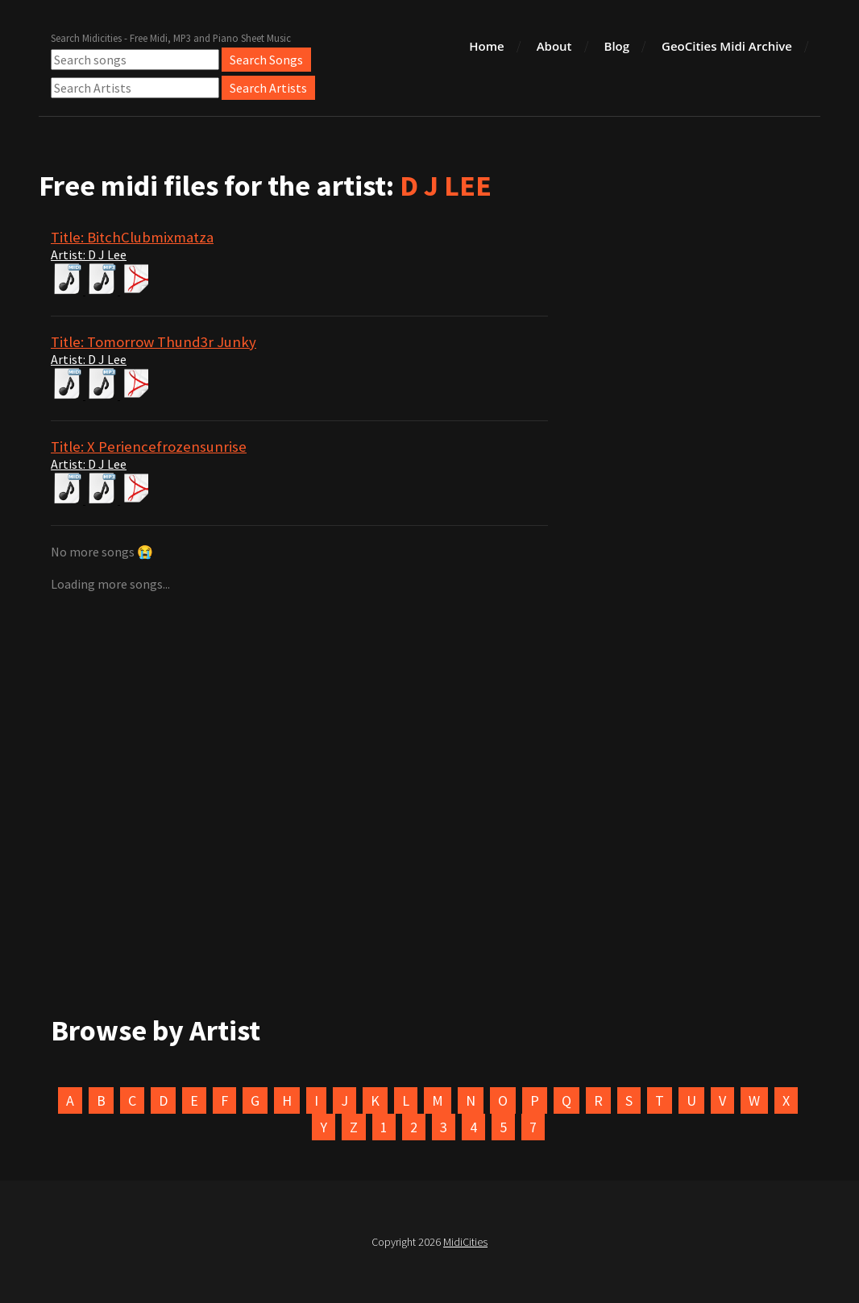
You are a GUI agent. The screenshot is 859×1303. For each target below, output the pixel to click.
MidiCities (465, 1242)
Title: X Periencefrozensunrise (149, 446)
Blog (617, 46)
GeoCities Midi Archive (727, 46)
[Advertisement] (429, 835)
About (554, 46)
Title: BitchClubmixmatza (132, 237)
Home (486, 46)
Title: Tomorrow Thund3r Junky (153, 342)
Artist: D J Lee (89, 254)
